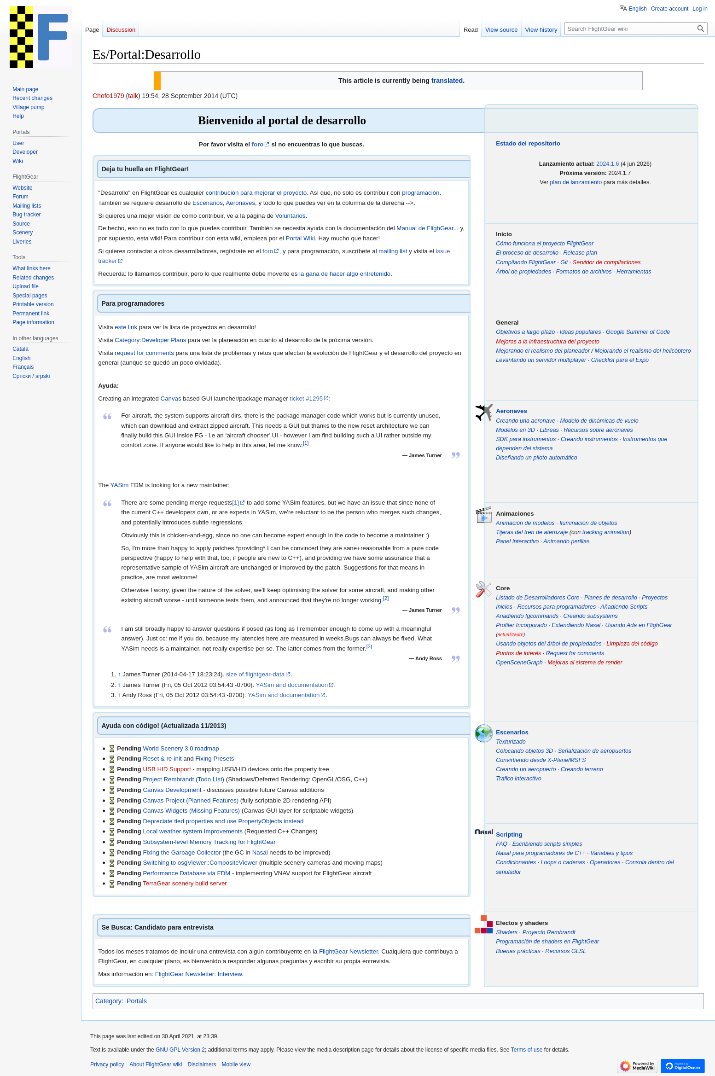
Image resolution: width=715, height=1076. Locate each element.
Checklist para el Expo (620, 360)
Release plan (581, 253)
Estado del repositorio (528, 143)
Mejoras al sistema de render (584, 662)
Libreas (549, 430)
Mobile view (235, 1064)
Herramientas (633, 271)
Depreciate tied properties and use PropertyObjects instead (223, 821)
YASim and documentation (292, 684)
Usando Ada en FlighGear (638, 625)
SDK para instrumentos (526, 439)
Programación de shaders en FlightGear (547, 941)
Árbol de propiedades (523, 271)
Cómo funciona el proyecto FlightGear (544, 243)
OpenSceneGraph (519, 662)
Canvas (171, 398)
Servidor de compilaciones (607, 262)
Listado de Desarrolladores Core (537, 597)
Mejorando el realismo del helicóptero (642, 351)
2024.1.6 (607, 164)
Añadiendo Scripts (623, 607)
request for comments (144, 352)
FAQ (501, 844)
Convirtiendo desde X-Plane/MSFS (541, 760)
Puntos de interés (518, 653)
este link (126, 327)
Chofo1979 (108, 95)
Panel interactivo (517, 541)
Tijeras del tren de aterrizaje (532, 532)
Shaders (506, 932)
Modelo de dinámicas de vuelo (599, 421)
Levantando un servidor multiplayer (541, 360)
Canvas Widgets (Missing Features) (191, 810)
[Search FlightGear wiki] (636, 28)
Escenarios (207, 202)
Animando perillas (566, 541)
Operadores (605, 862)
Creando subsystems (591, 616)
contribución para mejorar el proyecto (256, 192)
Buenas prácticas (518, 951)
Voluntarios (290, 215)
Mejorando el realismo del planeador (543, 351)
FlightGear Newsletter (348, 951)
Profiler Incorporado (521, 625)
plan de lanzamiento (576, 182)
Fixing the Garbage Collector (182, 852)
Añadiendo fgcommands (527, 616)
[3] (369, 646)
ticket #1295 (306, 398)
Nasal (260, 852)
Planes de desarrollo (610, 597)
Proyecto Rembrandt (549, 932)
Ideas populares (580, 332)
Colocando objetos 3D (524, 751)
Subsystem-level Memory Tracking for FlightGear (209, 841)
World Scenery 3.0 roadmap (181, 748)
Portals (137, 1001)
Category (108, 1001)
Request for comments (575, 653)
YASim (119, 485)
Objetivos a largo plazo (525, 332)
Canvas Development (172, 789)
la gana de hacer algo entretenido (344, 273)
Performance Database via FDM (186, 873)
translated (447, 80)
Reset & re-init (162, 758)
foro (258, 144)
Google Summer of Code (638, 332)
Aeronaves (240, 202)
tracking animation (605, 532)
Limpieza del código (631, 643)
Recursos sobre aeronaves (598, 430)
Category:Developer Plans (150, 340)
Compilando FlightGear (526, 262)
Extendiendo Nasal (576, 625)
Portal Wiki (300, 238)
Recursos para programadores (556, 607)
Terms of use (527, 1050)
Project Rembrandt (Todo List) (183, 779)
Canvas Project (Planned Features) (190, 800)
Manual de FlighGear (424, 228)
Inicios (504, 607)
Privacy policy (107, 1064)
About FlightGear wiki (155, 1064)
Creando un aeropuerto (526, 769)
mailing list (392, 251)
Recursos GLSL (565, 951)
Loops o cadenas (563, 862)
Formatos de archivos (583, 271)
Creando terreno (582, 769)
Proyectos (655, 597)
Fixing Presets (214, 758)
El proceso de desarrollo (527, 253)
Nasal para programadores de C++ (541, 853)
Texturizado (511, 742)
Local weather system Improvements (193, 831)
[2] (386, 597)
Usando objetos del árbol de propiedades (549, 643)
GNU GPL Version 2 (180, 1050)
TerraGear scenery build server (185, 883)
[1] (305, 443)
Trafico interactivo (518, 778)
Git (564, 262)
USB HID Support (167, 769)
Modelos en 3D (515, 430)
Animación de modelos (525, 523)
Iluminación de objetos (588, 523)
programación (420, 192)
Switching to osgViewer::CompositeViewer (200, 862)
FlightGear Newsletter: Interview (198, 974)
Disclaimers (201, 1064)
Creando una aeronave (525, 421)
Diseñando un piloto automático (536, 457)
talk (133, 95)
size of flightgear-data (255, 674)
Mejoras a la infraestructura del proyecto (547, 341)
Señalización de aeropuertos (595, 751)
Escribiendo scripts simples (547, 844)
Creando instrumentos (589, 439)
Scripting (509, 834)
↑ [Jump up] (119, 674)
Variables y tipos (611, 853)
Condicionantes (516, 862)
